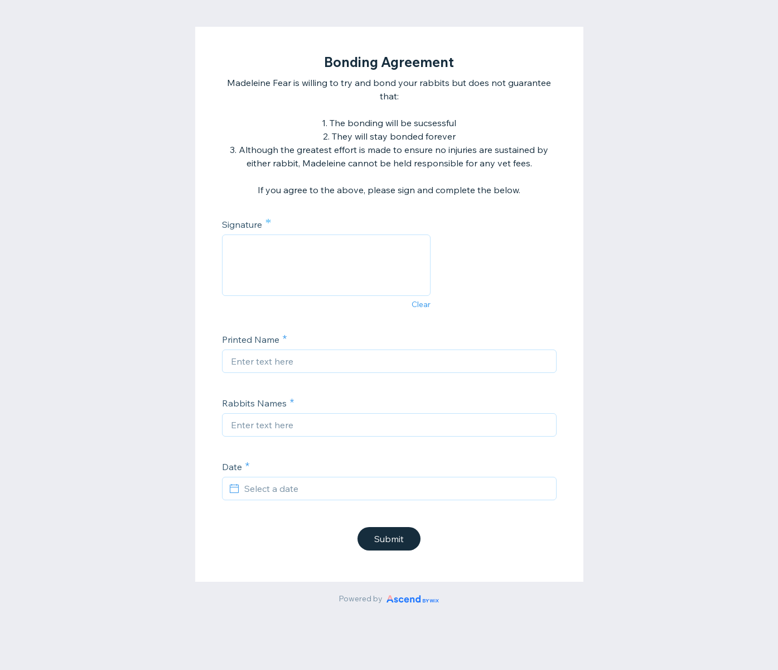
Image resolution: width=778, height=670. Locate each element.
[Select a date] (396, 488)
